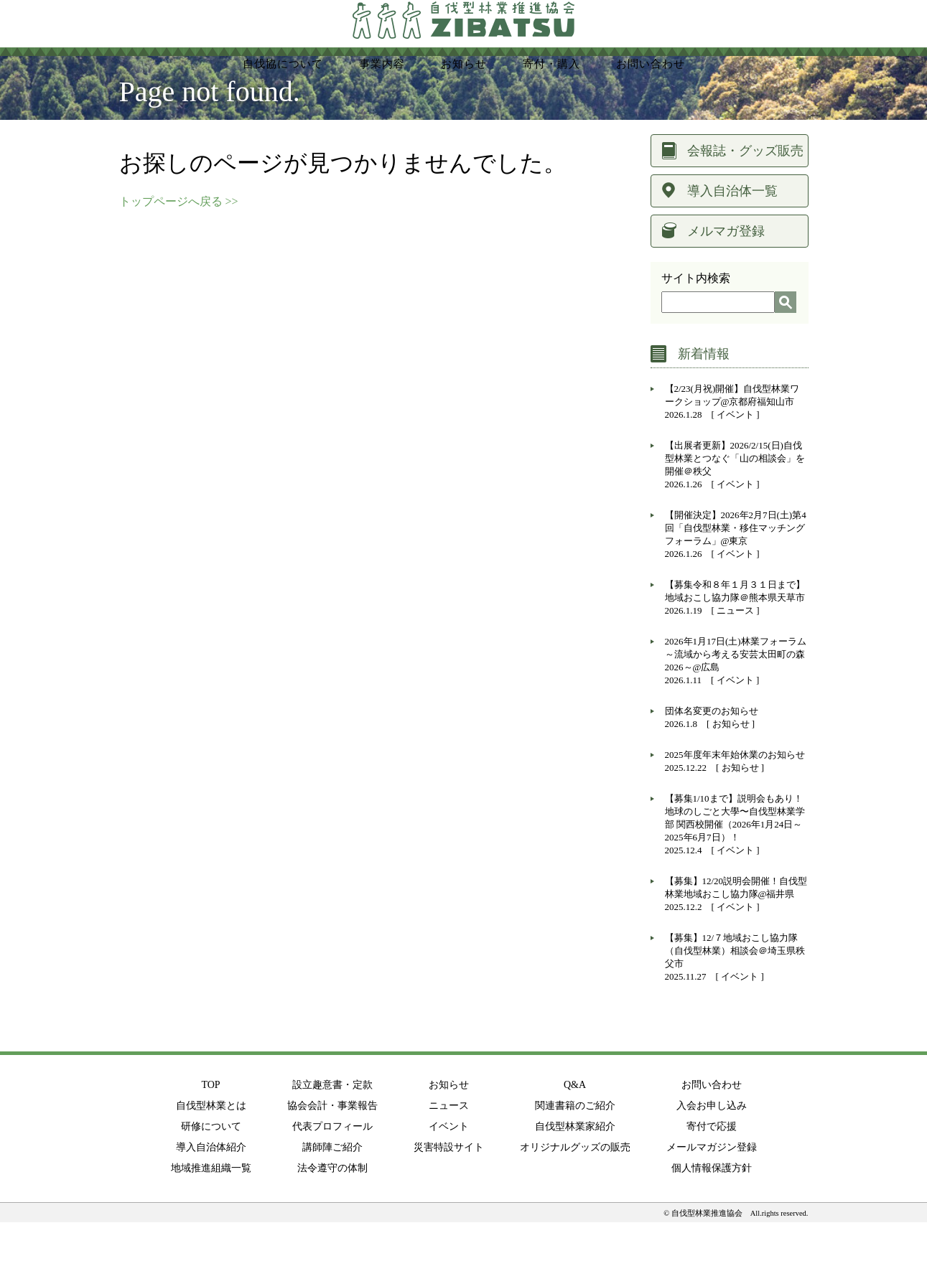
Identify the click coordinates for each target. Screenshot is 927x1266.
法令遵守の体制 (332, 1211)
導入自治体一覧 (732, 235)
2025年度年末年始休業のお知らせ (735, 798)
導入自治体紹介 (211, 1191)
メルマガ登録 (726, 275)
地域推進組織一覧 (211, 1211)
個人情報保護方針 (711, 1211)
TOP (210, 1128)
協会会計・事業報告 (332, 1149)
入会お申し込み (711, 1149)
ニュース (735, 654)
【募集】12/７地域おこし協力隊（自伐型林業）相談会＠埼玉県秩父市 (735, 994)
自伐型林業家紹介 (575, 1170)
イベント (735, 458)
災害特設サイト (449, 1191)
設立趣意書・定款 (332, 1128)
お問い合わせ (711, 1128)
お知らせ (731, 767)
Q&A (575, 1128)
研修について (211, 1170)
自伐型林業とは (211, 1149)
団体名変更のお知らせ (711, 754)
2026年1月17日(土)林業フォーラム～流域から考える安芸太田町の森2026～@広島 (735, 698)
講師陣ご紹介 (332, 1191)
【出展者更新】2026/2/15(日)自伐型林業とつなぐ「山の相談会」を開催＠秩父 (735, 502)
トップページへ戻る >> (178, 245)
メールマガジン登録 (711, 1191)
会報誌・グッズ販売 (745, 194)
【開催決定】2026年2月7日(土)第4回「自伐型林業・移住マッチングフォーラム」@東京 (735, 571)
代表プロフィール (332, 1170)
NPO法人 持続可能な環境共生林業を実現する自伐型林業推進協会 (464, 36)
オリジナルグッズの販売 (575, 1191)
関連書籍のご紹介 (575, 1149)
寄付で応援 (711, 1170)
